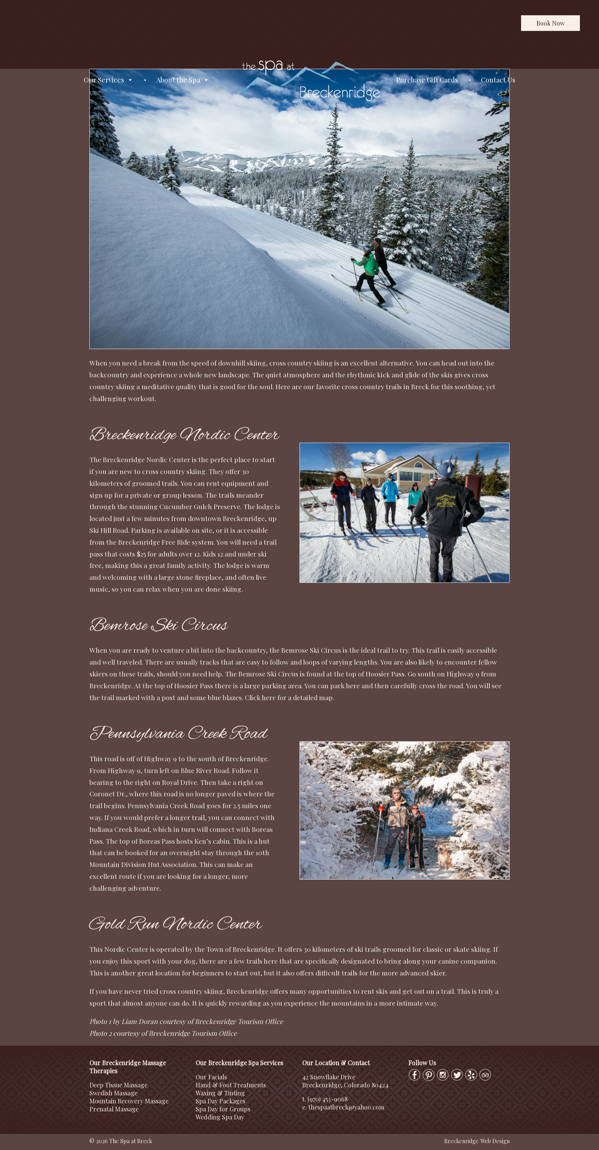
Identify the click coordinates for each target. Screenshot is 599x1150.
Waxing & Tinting (220, 1093)
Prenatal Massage (114, 1109)
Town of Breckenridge (240, 949)
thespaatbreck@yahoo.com (346, 1107)
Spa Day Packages (220, 1101)
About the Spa (182, 80)
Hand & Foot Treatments (231, 1085)
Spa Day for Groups (223, 1109)
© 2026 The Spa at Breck (120, 1141)
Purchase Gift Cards (427, 79)
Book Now (550, 23)
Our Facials (211, 1077)
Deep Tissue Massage (118, 1085)
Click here (260, 697)
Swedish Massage (113, 1093)
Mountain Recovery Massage (128, 1101)
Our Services (108, 80)
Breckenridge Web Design (477, 1141)
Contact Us (498, 79)
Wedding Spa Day (220, 1117)
